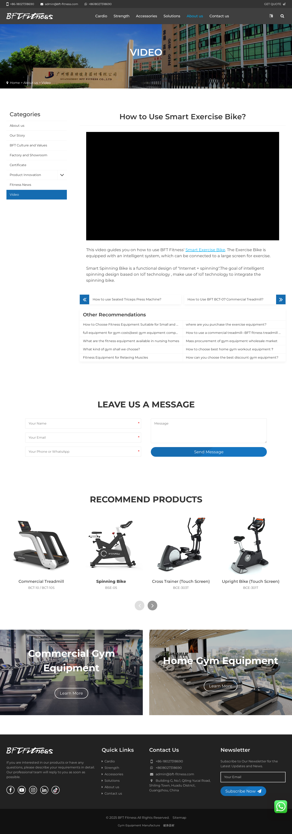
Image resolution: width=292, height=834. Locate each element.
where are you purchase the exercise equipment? (226, 324)
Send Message (209, 451)
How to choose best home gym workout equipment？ (230, 349)
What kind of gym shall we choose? (111, 349)
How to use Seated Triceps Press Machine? (127, 299)
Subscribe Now (243, 791)
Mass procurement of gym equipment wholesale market (232, 341)
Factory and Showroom (28, 155)
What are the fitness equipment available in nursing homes (131, 341)
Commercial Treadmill (41, 581)
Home (15, 83)
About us (195, 16)
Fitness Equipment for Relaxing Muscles (115, 357)
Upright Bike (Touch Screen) (251, 581)
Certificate (18, 165)
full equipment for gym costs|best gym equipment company (132, 333)
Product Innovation (25, 175)
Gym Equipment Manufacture (139, 825)
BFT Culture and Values (28, 145)
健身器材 (168, 825)
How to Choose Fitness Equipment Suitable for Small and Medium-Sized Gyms (133, 324)
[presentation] (139, 605)
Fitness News (20, 185)
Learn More (71, 693)
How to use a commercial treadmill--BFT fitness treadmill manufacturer (236, 333)
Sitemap (179, 818)
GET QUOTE (275, 4)
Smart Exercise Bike (205, 249)
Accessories (146, 16)
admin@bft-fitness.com (59, 4)
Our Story (17, 135)
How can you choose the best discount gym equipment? (232, 357)
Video (14, 194)
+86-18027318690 (20, 4)
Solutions (172, 16)
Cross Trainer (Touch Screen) (181, 581)
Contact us (219, 16)
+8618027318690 (98, 4)
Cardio (101, 16)
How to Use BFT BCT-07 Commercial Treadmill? (225, 299)
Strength (121, 16)
